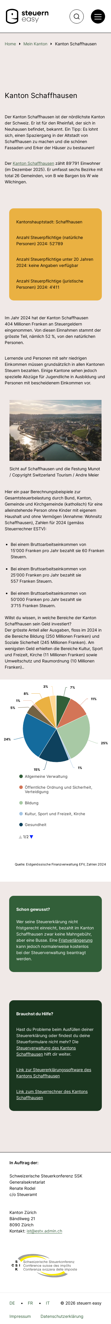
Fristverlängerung (76, 940)
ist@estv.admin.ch (44, 1230)
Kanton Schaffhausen (33, 163)
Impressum (20, 1316)
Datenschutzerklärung (62, 1316)
